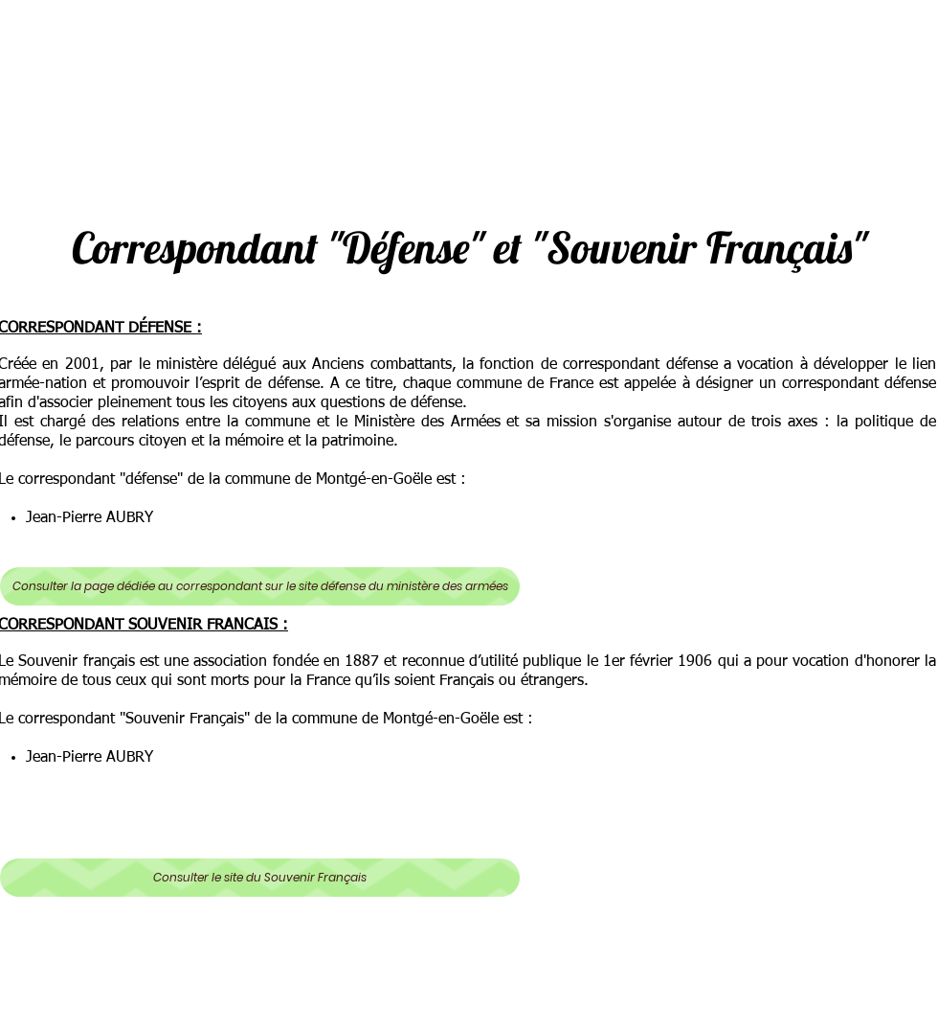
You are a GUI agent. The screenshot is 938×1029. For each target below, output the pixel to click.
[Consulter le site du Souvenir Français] (260, 877)
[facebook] (822, 998)
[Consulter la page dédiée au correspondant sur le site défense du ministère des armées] (260, 586)
